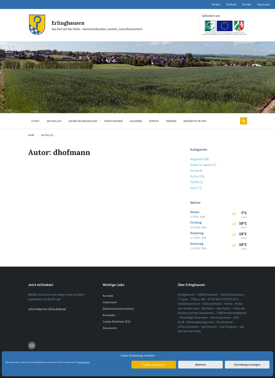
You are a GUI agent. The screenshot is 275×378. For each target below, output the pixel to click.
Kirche (194, 171)
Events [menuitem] (154, 121)
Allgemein (196, 159)
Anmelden (109, 315)
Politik (194, 182)
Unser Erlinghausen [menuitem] (82, 121)
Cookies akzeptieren (153, 364)
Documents (110, 328)
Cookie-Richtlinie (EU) (116, 321)
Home (31, 135)
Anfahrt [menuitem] (216, 4)
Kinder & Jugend (201, 165)
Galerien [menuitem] (136, 121)
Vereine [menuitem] (171, 121)
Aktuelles (47, 135)
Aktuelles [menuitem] (54, 121)
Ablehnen (200, 364)
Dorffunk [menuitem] (231, 4)
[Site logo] (37, 34)
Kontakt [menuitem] (246, 4)
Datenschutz (84, 362)
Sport (194, 188)
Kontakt (108, 295)
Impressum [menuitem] (263, 4)
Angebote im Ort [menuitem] (195, 121)
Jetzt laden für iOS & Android (47, 309)
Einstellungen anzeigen (247, 364)
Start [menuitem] (35, 121)
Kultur (194, 176)
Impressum (110, 302)
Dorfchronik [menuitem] (113, 121)
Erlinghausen (69, 22)
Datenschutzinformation (118, 308)
